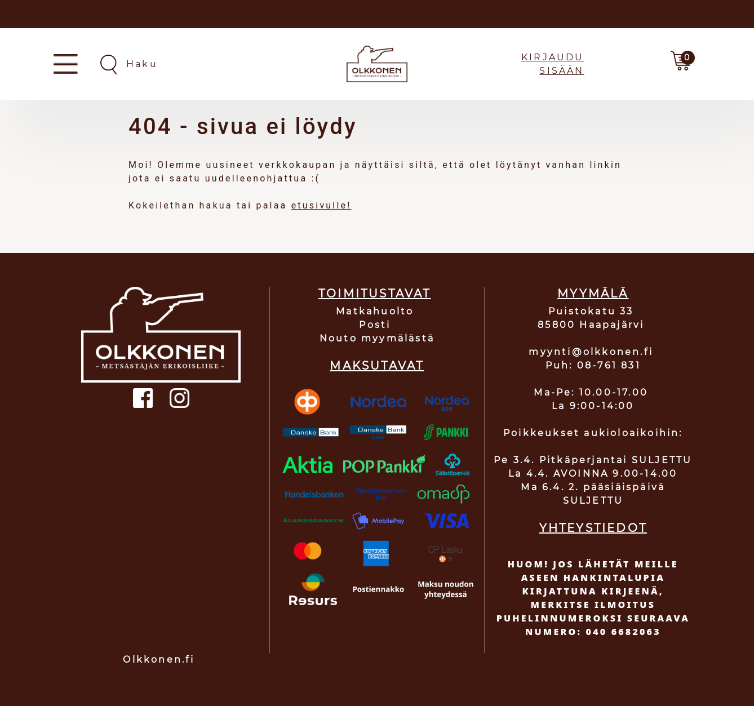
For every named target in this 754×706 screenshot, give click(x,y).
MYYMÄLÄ (592, 293)
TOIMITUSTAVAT (374, 293)
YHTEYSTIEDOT (593, 528)
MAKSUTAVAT (377, 365)
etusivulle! (321, 205)
